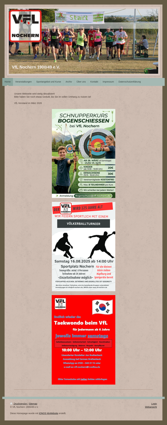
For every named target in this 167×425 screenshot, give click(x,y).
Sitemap (33, 403)
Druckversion (19, 403)
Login (154, 403)
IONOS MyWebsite (48, 413)
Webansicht (151, 407)
